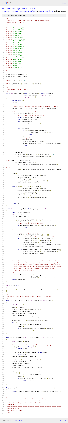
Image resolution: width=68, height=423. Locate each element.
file (38, 15)
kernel (14, 9)
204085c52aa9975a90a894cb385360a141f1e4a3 (19, 11)
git (19, 9)
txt (61, 420)
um (46, 11)
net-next (32, 9)
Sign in (64, 3)
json (64, 420)
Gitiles (10, 420)
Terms (20, 420)
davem (24, 9)
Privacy (15, 420)
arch (42, 11)
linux (3, 9)
